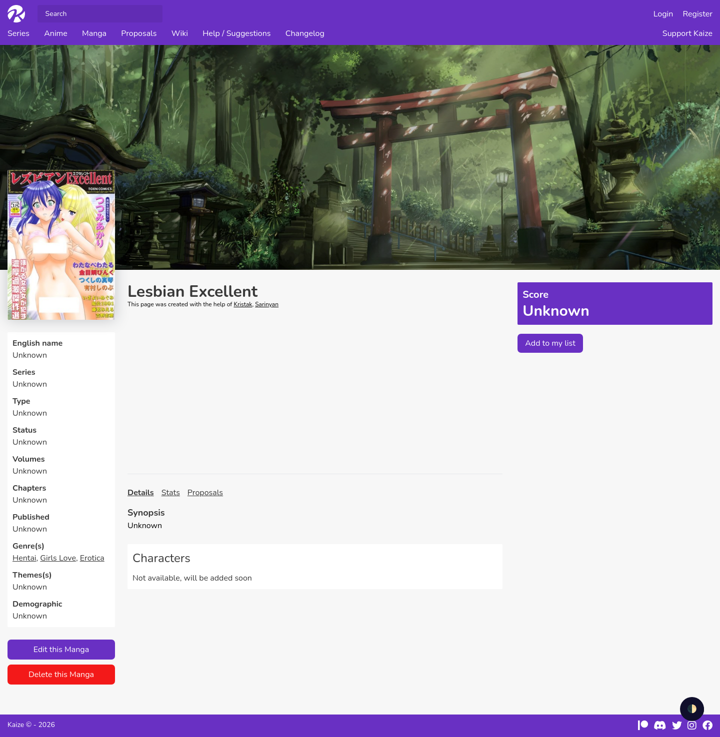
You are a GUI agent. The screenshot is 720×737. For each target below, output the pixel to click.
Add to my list (550, 343)
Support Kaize (687, 33)
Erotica (92, 558)
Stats (171, 492)
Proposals (138, 33)
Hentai (24, 558)
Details (141, 492)
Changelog (305, 33)
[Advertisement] (315, 391)
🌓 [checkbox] (692, 709)
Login (664, 13)
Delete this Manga (61, 674)
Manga (94, 33)
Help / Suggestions (236, 33)
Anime (56, 33)
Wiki (180, 33)
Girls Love (58, 558)
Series (19, 33)
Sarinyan (266, 304)
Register (698, 13)
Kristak (243, 304)
